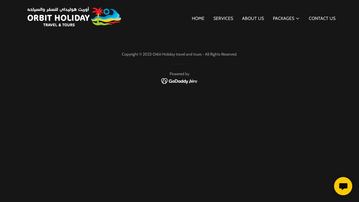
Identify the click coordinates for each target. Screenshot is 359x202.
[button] (286, 18)
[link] (73, 17)
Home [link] (198, 18)
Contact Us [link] (322, 18)
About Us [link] (253, 18)
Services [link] (223, 18)
